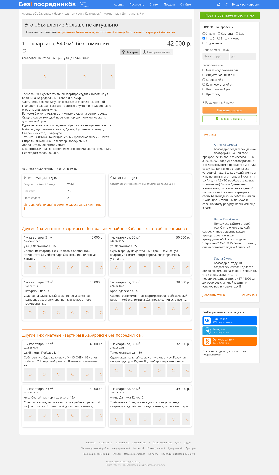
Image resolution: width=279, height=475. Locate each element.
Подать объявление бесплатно (229, 15)
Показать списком (229, 110)
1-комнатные (110, 13)
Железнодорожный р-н (220, 70)
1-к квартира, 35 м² (150, 389)
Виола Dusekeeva (226, 219)
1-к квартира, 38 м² (150, 282)
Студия (208, 34)
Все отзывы (249, 295)
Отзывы (209, 135)
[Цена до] (243, 56)
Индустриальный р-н (218, 75)
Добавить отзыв (213, 295)
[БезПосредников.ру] (54, 4)
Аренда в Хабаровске (36, 13)
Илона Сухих (223, 258)
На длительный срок (68, 13)
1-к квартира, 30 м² (150, 237)
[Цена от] (215, 56)
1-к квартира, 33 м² (63, 282)
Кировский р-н (214, 80)
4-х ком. (232, 38)
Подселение (212, 43)
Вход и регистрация (246, 4)
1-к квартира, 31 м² (63, 237)
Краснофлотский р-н (218, 84)
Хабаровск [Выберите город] (223, 27)
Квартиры (92, 13)
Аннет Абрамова (225, 145)
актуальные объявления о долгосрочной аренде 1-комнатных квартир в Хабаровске (116, 32)
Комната (225, 34)
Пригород (211, 94)
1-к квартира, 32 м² (63, 344)
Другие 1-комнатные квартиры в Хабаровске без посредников (81, 335)
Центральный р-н (134, 13)
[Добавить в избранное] (24, 51)
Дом (240, 34)
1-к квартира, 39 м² (150, 344)
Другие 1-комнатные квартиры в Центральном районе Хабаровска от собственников (103, 228)
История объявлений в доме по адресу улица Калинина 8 (62, 206)
